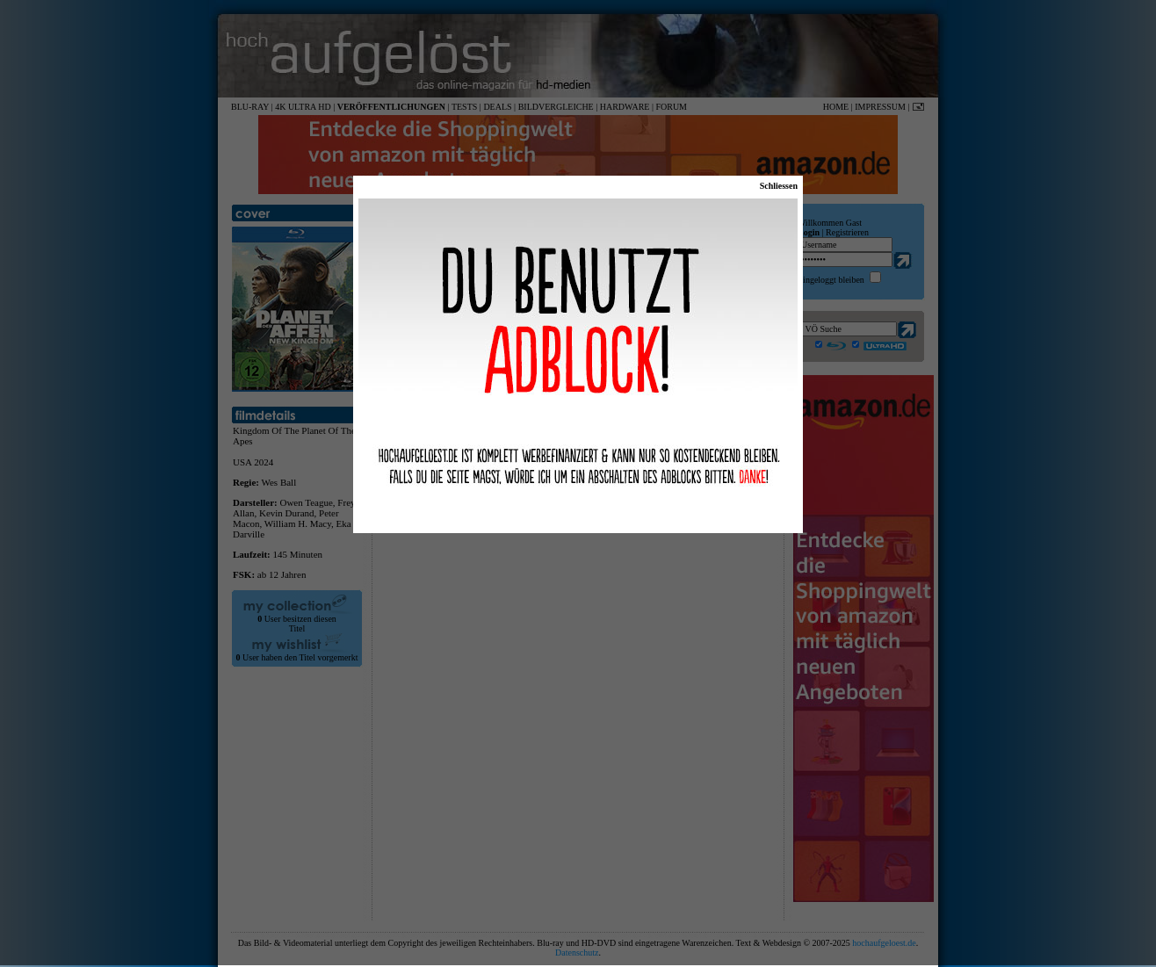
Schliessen (779, 186)
